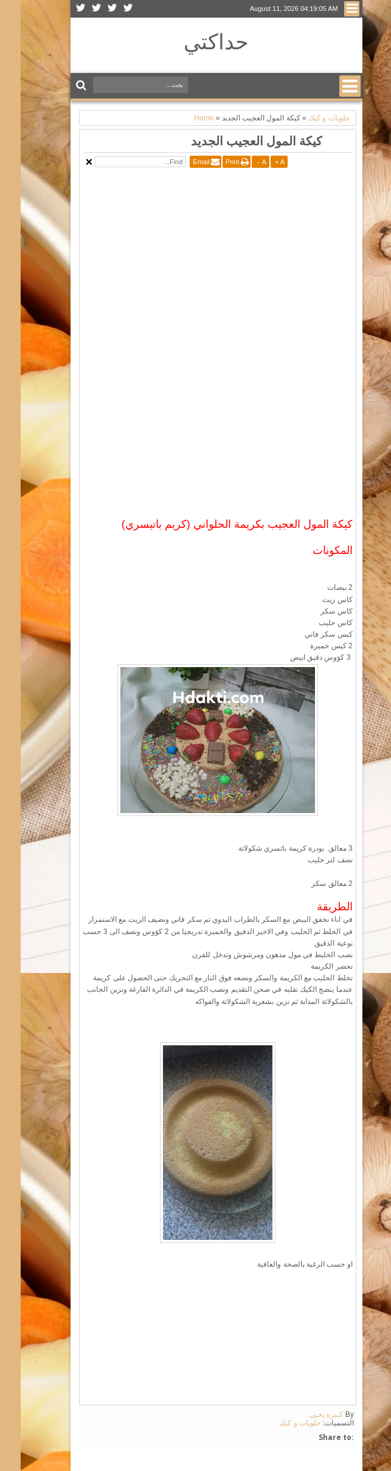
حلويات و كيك (279, 1423)
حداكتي (195, 41)
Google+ (76, 9)
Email (180, 161)
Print (212, 161)
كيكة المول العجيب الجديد (236, 141)
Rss (60, 9)
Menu (331, 8)
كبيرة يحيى (305, 1414)
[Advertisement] (230, 256)
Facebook (92, 9)
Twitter (108, 9)
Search (61, 85)
